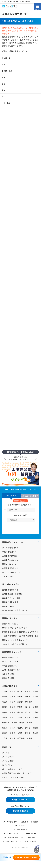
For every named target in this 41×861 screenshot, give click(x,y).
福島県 (12, 696)
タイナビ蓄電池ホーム (11, 822)
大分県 (5, 738)
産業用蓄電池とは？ (10, 657)
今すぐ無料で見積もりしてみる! (26, 857)
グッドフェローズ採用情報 (13, 777)
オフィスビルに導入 (10, 661)
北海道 (5, 691)
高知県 (5, 733)
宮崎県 (12, 738)
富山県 (12, 707)
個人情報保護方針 (20, 830)
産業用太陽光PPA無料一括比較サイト (17, 773)
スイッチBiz (7, 765)
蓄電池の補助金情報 (10, 602)
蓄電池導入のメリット (11, 560)
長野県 (5, 712)
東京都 (20, 702)
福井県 (28, 707)
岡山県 (29, 722)
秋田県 (35, 691)
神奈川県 (28, 702)
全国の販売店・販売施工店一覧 (14, 610)
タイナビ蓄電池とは (10, 548)
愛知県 (28, 712)
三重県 (35, 712)
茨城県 (20, 696)
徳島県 (20, 728)
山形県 (5, 696)
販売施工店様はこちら (20, 799)
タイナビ (5, 753)
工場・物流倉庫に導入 (11, 670)
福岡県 (12, 733)
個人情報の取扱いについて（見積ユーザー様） (20, 841)
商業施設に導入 (8, 678)
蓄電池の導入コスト (10, 564)
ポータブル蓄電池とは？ (12, 572)
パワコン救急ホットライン (13, 769)
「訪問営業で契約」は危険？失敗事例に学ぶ (20, 636)
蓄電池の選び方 (8, 606)
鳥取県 (14, 722)
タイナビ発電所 (8, 761)
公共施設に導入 (8, 674)
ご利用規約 (33, 822)
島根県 (22, 722)
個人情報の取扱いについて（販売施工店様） (21, 833)
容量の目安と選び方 (10, 624)
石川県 (20, 707)
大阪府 (20, 717)
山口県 (12, 728)
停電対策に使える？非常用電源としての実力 (20, 632)
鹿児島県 (21, 738)
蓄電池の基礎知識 (9, 556)
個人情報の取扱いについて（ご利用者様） (20, 837)
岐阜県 (12, 712)
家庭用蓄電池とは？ (10, 552)
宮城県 (28, 691)
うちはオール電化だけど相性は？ (15, 644)
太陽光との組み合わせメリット (14, 628)
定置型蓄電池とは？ (10, 568)
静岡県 (20, 712)
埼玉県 (5, 702)
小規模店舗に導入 (9, 666)
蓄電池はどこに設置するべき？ (14, 640)
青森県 (12, 691)
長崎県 (28, 733)
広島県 (5, 728)
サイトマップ (20, 826)
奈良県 (35, 717)
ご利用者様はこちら (20, 811)
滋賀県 (5, 717)
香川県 (28, 728)
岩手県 (20, 691)
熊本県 (35, 733)
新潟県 (5, 707)
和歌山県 (5, 722)
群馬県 (35, 696)
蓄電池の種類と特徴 (10, 590)
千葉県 (12, 702)
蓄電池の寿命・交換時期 (12, 594)
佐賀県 (20, 733)
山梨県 (35, 707)
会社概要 (24, 822)
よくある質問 (7, 576)
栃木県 (28, 696)
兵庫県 (28, 717)
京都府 (12, 717)
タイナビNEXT (8, 757)
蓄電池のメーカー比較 (11, 598)
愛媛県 (35, 728)
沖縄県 (29, 738)
